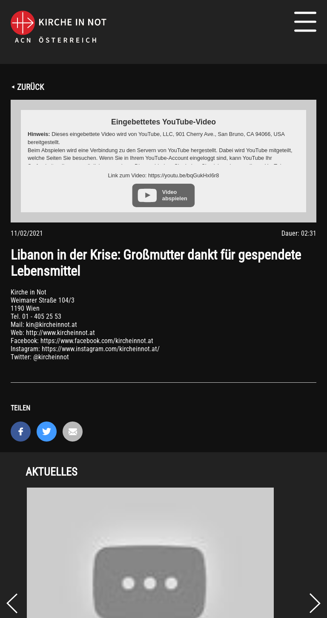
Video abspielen (174, 195)
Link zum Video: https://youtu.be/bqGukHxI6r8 (163, 175)
